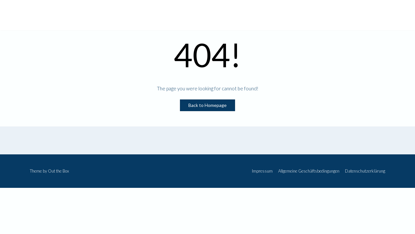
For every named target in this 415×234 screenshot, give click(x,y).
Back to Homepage (207, 105)
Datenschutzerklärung (365, 171)
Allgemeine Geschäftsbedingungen (308, 171)
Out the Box (58, 171)
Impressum (262, 171)
